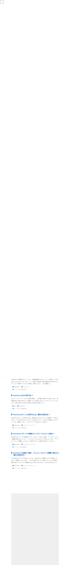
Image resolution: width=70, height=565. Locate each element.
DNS (29, 517)
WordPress (17, 387)
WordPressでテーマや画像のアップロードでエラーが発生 (33, 433)
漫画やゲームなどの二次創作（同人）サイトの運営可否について (35, 542)
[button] (35, 484)
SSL (15, 406)
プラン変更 (20, 508)
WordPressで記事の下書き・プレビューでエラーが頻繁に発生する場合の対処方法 (36, 454)
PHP (29, 555)
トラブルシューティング (29, 425)
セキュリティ (26, 387)
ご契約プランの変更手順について (27, 505)
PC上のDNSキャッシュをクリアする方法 (30, 514)
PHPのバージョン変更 (23, 552)
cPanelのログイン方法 (23, 532)
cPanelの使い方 (21, 517)
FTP (29, 526)
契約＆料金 (28, 508)
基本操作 (30, 535)
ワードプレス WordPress (20, 389)
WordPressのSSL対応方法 (22, 395)
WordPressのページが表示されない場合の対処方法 (30, 414)
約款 (27, 546)
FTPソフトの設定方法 (23, 523)
